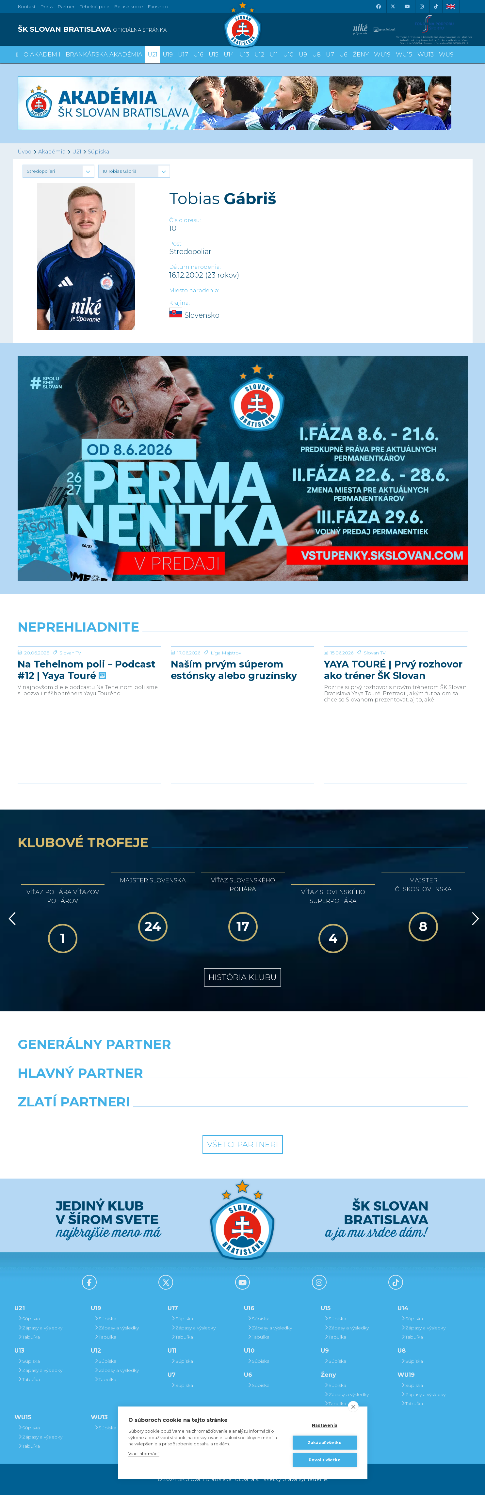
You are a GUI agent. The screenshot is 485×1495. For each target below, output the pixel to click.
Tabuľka (29, 1337)
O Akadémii (42, 54)
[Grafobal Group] (300, 1118)
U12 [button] (259, 54)
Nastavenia (324, 1425)
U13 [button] (244, 54)
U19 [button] (168, 54)
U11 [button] (273, 54)
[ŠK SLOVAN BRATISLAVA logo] (128, 29)
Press (46, 6)
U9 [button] (303, 54)
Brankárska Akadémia (104, 54)
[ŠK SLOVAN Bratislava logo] (242, 24)
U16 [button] (198, 54)
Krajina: (179, 303)
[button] (58, 171)
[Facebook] (378, 6)
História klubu (242, 977)
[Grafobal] (185, 1090)
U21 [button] (152, 54)
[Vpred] (474, 918)
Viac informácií (143, 1453)
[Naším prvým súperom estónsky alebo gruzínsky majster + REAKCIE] (242, 671)
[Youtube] (407, 6)
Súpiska (98, 152)
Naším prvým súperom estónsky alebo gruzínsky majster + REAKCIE (234, 719)
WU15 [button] (404, 54)
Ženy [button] (361, 54)
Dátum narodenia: (195, 267)
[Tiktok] (436, 6)
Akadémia (52, 152)
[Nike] (242, 1061)
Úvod (25, 152)
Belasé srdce (128, 6)
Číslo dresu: (185, 220)
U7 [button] (330, 54)
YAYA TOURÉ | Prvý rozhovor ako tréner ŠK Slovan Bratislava (393, 719)
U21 (76, 152)
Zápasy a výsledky (40, 1328)
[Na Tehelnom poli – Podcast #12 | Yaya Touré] (89, 671)
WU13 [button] (425, 54)
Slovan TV (70, 702)
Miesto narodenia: (194, 290)
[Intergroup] (185, 1118)
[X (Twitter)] (392, 6)
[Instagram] (421, 6)
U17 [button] (183, 54)
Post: (176, 244)
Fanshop (158, 6)
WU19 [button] (382, 54)
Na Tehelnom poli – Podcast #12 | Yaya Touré (86, 719)
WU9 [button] (446, 54)
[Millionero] (300, 1090)
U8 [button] (316, 54)
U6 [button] (343, 54)
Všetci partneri (242, 1144)
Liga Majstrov (226, 702)
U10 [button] (288, 54)
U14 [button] (229, 54)
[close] (353, 1406)
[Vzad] (11, 918)
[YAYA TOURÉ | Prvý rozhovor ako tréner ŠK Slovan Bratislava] (395, 671)
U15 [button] (213, 54)
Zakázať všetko (325, 1442)
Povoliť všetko (325, 1459)
